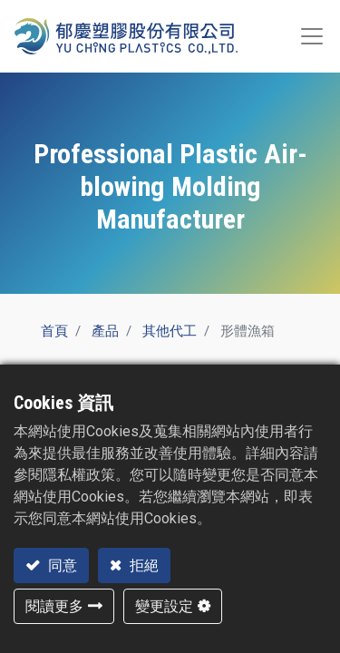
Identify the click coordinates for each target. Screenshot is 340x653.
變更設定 (164, 606)
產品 (105, 331)
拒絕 (142, 565)
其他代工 (169, 331)
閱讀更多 (54, 606)
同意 (60, 565)
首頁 (54, 331)
